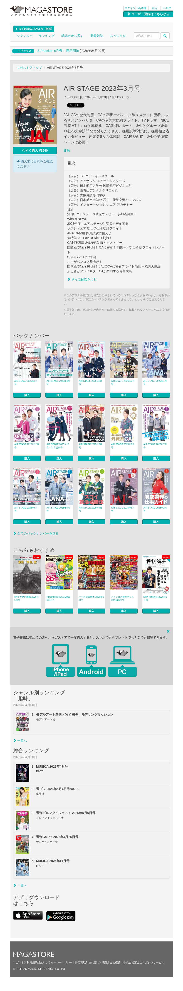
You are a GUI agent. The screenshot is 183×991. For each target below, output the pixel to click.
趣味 (67, 150)
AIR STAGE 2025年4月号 (90, 509)
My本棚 (142, 8)
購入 (27, 395)
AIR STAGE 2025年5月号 (58, 509)
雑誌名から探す (72, 36)
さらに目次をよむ (82, 279)
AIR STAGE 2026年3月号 (90, 382)
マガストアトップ (29, 67)
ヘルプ (167, 8)
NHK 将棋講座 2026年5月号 (155, 598)
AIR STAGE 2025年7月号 (155, 446)
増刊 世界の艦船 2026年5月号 (26, 598)
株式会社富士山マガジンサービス (143, 962)
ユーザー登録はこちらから (148, 14)
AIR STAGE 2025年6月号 (26, 509)
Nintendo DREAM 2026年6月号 (58, 598)
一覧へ (20, 741)
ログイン (130, 8)
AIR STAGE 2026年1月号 (155, 382)
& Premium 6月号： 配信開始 (58, 51)
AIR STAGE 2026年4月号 (58, 382)
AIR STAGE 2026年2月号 (122, 382)
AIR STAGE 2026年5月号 (26, 382)
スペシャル (118, 36)
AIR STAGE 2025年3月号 (122, 509)
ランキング (46, 36)
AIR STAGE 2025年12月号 (26, 446)
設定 (154, 8)
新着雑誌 (96, 36)
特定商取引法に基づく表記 (91, 962)
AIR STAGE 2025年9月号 (90, 446)
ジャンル (24, 36)
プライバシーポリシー (59, 962)
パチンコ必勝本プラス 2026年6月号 (122, 598)
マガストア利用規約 (25, 962)
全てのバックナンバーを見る (36, 533)
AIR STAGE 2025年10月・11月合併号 (58, 446)
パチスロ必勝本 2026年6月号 (91, 598)
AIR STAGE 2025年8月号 (122, 446)
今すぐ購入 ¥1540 (35, 150)
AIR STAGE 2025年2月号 (155, 509)
